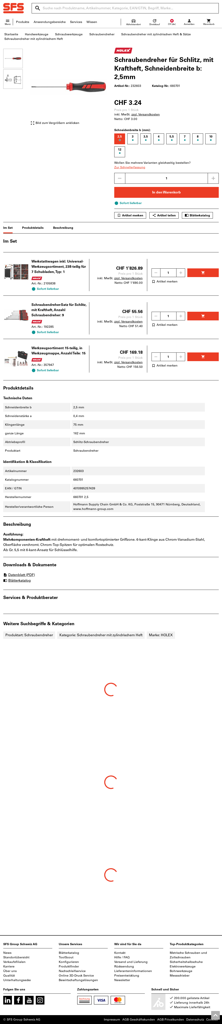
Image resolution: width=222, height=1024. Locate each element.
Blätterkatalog (197, 215)
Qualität (9, 975)
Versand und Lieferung (131, 962)
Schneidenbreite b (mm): (132, 130)
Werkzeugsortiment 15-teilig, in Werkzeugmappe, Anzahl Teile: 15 (58, 350)
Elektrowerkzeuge (183, 966)
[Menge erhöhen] (213, 178)
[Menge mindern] (119, 178)
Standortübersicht (16, 957)
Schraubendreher (101, 34)
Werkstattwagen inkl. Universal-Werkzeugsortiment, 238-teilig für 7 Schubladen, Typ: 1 (58, 266)
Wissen (92, 22)
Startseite (11, 34)
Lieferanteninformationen (133, 971)
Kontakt (120, 953)
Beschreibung (63, 228)
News (7, 953)
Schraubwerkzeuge (69, 34)
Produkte (22, 22)
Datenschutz (195, 1019)
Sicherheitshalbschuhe (186, 962)
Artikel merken (130, 215)
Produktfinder (69, 966)
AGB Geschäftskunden (138, 1019)
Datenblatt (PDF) (19, 575)
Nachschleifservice (72, 971)
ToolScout (66, 957)
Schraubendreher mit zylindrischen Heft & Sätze (156, 34)
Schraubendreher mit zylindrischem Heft (33, 39)
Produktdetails (33, 228)
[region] (16, 89)
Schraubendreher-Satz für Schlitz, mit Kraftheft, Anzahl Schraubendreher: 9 (59, 310)
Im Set (8, 228)
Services (76, 22)
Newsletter (122, 980)
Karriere (9, 966)
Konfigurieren (69, 962)
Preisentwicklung (126, 975)
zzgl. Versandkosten (145, 114)
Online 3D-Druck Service (76, 975)
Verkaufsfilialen (14, 962)
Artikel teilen (164, 215)
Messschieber (179, 975)
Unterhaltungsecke (17, 980)
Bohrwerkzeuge (181, 971)
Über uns (10, 971)
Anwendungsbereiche (50, 22)
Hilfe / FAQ (122, 957)
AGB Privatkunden (170, 1019)
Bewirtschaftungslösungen (78, 980)
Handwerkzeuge (36, 34)
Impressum (112, 1019)
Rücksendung (124, 966)
